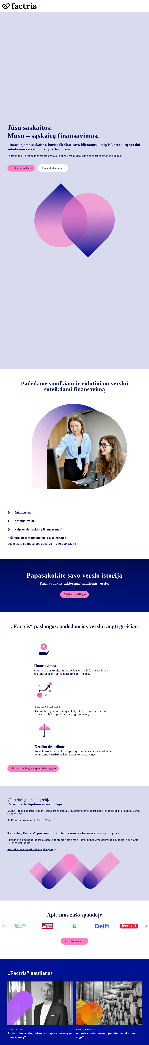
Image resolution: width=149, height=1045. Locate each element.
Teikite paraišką (73, 592)
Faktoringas (41, 668)
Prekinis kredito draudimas (50, 748)
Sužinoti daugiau (52, 165)
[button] (143, 5)
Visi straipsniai (74, 938)
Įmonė (21, 1027)
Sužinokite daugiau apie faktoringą (32, 765)
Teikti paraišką (20, 165)
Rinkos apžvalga (94, 1027)
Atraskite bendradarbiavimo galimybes (30, 846)
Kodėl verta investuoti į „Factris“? (27, 817)
